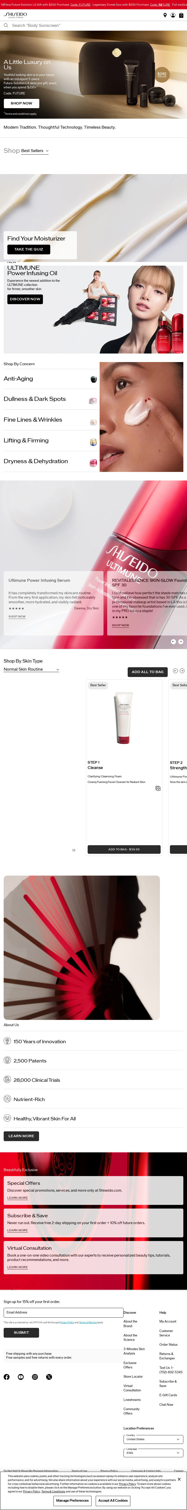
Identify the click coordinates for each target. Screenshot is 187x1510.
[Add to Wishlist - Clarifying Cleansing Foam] (158, 789)
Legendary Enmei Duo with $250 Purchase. (131, 4)
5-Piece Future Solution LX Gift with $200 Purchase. (46, 4)
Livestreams (132, 1400)
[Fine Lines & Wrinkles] (52, 420)
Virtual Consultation (132, 1388)
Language (131, 1449)
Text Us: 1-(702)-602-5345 (171, 1370)
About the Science (130, 1338)
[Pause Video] (74, 850)
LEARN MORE (17, 1197)
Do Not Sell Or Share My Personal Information (31, 1471)
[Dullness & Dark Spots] (52, 399)
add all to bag (148, 672)
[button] (181, 15)
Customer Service (166, 1333)
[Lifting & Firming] (52, 441)
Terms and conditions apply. (20, 114)
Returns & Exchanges (167, 1356)
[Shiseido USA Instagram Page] (35, 1377)
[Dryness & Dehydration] (52, 461)
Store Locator (133, 1376)
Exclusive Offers (130, 1365)
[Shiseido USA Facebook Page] (7, 1377)
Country (130, 1435)
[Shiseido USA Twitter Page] (49, 1377)
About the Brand (130, 1324)
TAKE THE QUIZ (28, 249)
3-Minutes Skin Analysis (134, 1351)
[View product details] (124, 719)
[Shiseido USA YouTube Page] (21, 1377)
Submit (21, 1332)
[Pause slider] (161, 5)
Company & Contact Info (146, 1471)
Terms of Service (88, 1322)
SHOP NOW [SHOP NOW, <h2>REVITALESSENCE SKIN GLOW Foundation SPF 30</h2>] (120, 625)
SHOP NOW (21, 103)
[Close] (179, 1479)
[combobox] (97, 25)
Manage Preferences (72, 1500)
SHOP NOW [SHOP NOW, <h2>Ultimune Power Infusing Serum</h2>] (17, 616)
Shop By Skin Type (23, 661)
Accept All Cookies (113, 1500)
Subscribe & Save (168, 1384)
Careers (178, 1471)
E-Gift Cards (168, 1395)
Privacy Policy (67, 1322)
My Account (167, 1321)
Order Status (168, 1344)
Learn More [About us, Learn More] (21, 1136)
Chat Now (166, 1404)
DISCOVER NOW (25, 299)
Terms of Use (79, 1471)
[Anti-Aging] (52, 378)
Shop (12, 150)
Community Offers (131, 1411)
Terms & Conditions (53, 1491)
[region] (93, 1490)
